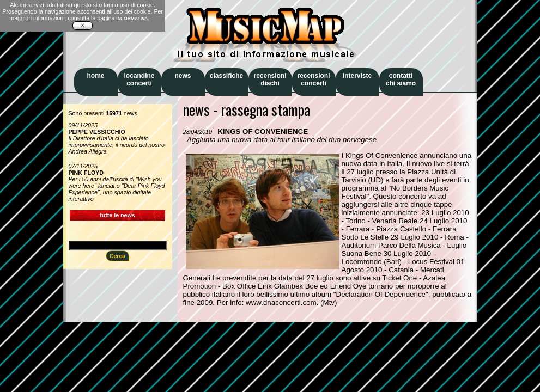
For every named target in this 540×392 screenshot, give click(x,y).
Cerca (118, 256)
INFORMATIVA (132, 18)
